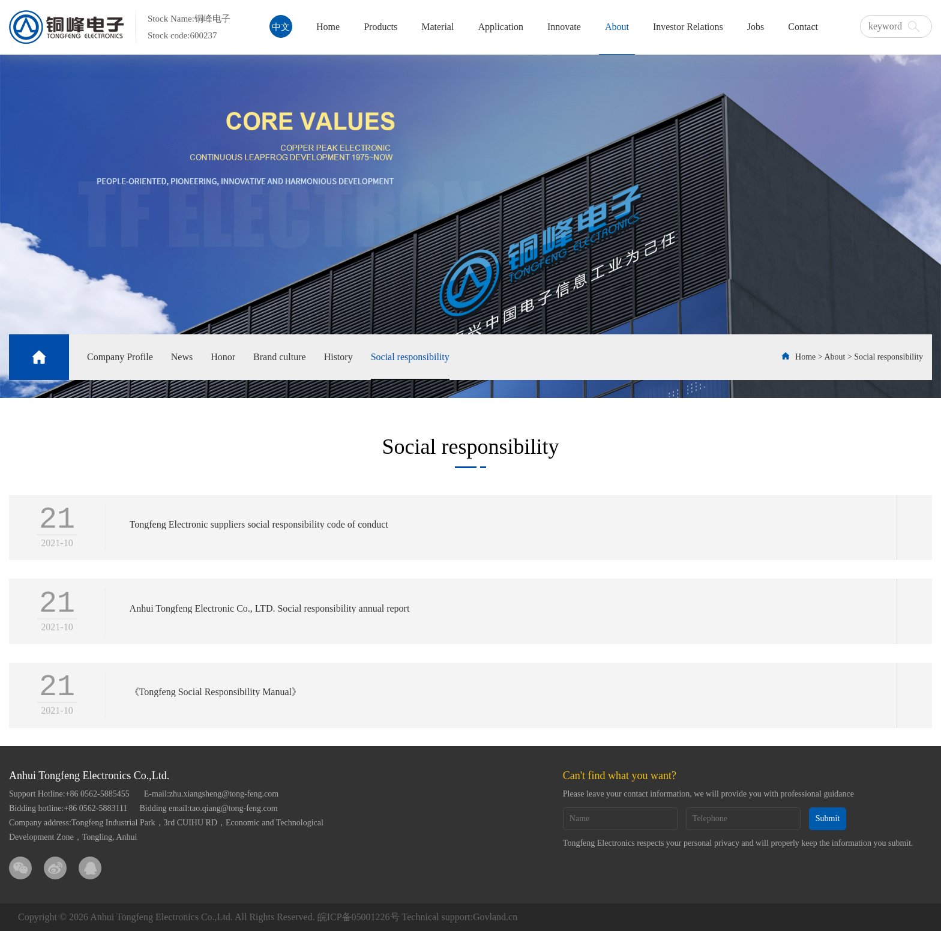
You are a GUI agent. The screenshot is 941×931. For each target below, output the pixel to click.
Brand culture (279, 357)
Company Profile (120, 357)
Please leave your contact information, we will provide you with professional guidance (708, 793)
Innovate (564, 27)
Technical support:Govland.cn (460, 917)
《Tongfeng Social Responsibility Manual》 (215, 692)
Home (328, 27)
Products (380, 27)
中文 (281, 27)
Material (437, 27)
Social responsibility (410, 357)
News (182, 357)
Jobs (755, 27)
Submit (828, 818)
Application (500, 27)
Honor (223, 357)
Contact (803, 27)
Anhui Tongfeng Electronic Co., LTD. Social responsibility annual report (270, 608)
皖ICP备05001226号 (358, 917)
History (338, 357)
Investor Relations (688, 27)
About (617, 27)
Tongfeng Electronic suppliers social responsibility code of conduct (259, 525)
